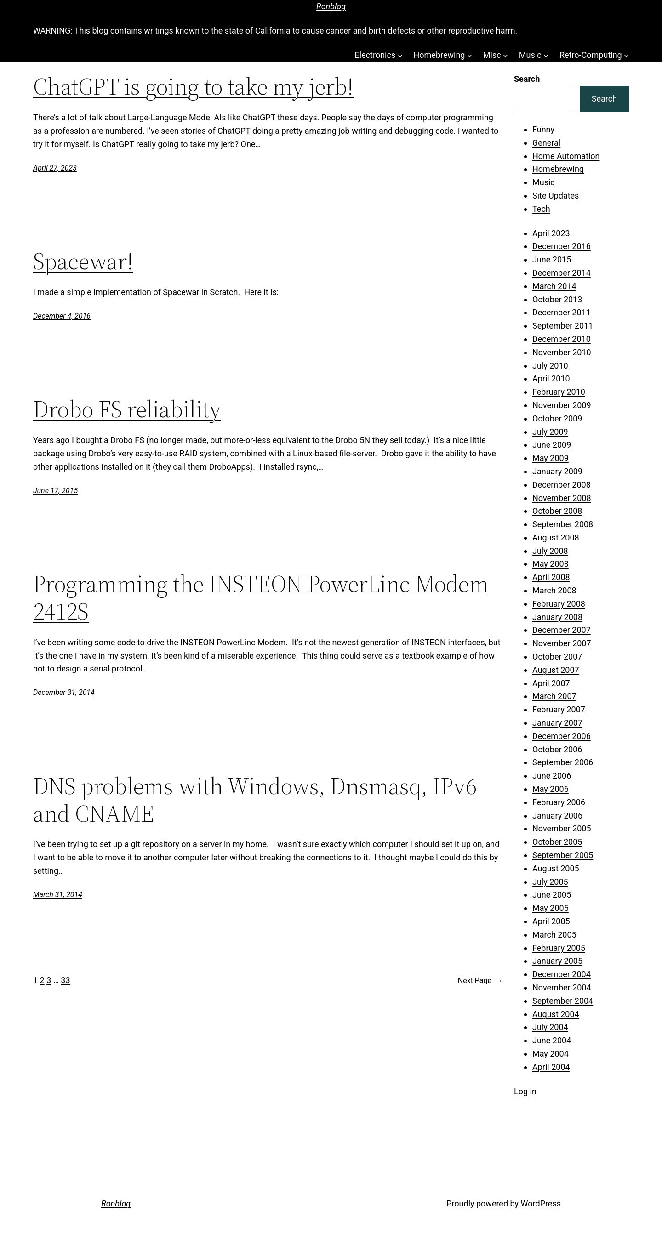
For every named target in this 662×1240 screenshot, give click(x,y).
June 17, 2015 (55, 490)
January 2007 (557, 723)
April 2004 (551, 1067)
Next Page (480, 981)
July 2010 (550, 365)
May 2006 (550, 789)
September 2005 (562, 855)
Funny (543, 129)
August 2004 (555, 1014)
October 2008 (557, 511)
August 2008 (555, 537)
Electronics (374, 55)
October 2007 (557, 656)
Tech (541, 209)
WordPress (541, 1203)
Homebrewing (439, 55)
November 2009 (561, 405)
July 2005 (550, 882)
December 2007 (561, 630)
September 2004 (562, 1001)
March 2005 (554, 934)
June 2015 (551, 259)
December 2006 (561, 736)
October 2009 (557, 418)
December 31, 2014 (64, 692)
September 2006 (562, 762)
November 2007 (561, 643)
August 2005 (555, 868)
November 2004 (561, 987)
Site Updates (555, 195)
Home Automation (566, 156)
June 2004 (551, 1040)
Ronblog (331, 6)
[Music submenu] (545, 55)
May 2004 (550, 1053)
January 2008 (557, 617)
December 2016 (561, 246)
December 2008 (561, 484)
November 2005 (561, 828)
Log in (525, 1091)
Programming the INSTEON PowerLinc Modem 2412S (261, 597)
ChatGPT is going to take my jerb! (193, 86)
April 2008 (551, 577)
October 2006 (557, 749)
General (546, 143)
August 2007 (555, 670)
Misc (492, 55)
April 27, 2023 (55, 168)
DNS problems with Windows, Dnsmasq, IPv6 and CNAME (255, 799)
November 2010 (561, 352)
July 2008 (550, 551)
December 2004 (561, 974)
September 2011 (562, 325)
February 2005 (558, 948)
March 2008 (554, 590)
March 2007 (554, 696)
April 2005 (551, 921)
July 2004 (550, 1027)
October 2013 (557, 299)
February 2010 (558, 392)
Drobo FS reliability (127, 409)
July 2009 (550, 432)
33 (65, 980)
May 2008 (550, 564)
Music (530, 55)
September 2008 (562, 524)
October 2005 (557, 842)
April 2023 (551, 233)
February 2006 (558, 802)
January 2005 (557, 961)
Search (527, 79)
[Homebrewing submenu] (469, 55)
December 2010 (561, 339)
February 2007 (558, 709)
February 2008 (558, 604)
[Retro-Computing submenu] (626, 55)
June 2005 (551, 894)
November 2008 (561, 498)
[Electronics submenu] (400, 55)
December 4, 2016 (62, 316)
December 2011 (561, 312)
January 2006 (557, 815)
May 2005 (550, 908)
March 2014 (554, 286)
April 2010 (551, 378)
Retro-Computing (590, 55)
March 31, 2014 (57, 894)
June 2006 (551, 775)
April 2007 (551, 683)
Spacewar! (83, 261)
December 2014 (561, 273)
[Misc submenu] (505, 55)
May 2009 (550, 458)
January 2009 (557, 471)
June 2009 (551, 444)
